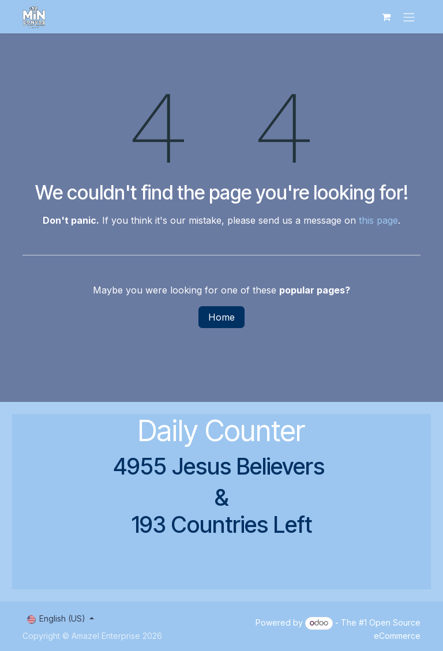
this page (378, 220)
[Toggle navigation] (409, 17)
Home (221, 317)
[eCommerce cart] (385, 16)
